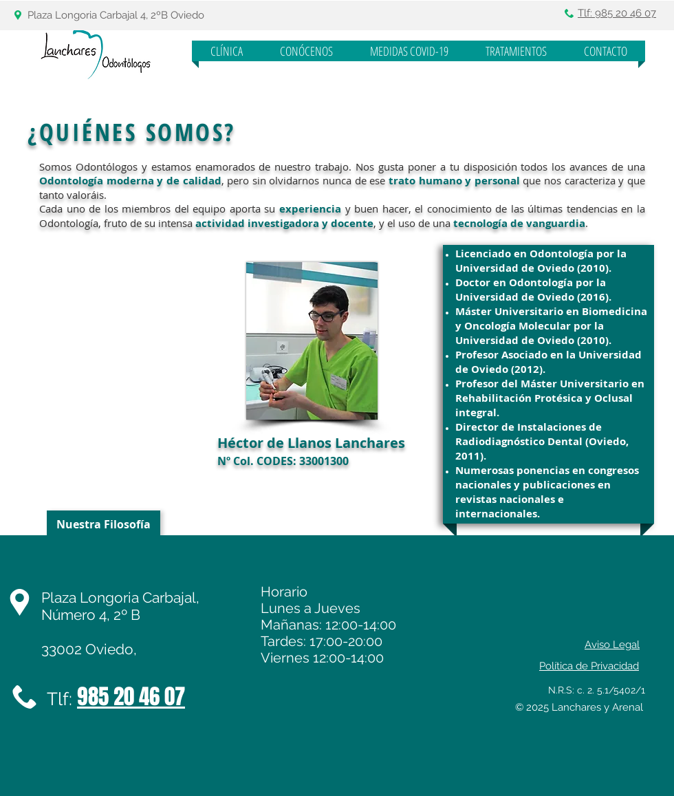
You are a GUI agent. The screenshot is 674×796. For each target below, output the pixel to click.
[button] (306, 51)
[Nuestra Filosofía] (103, 524)
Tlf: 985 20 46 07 (617, 13)
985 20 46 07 (131, 696)
